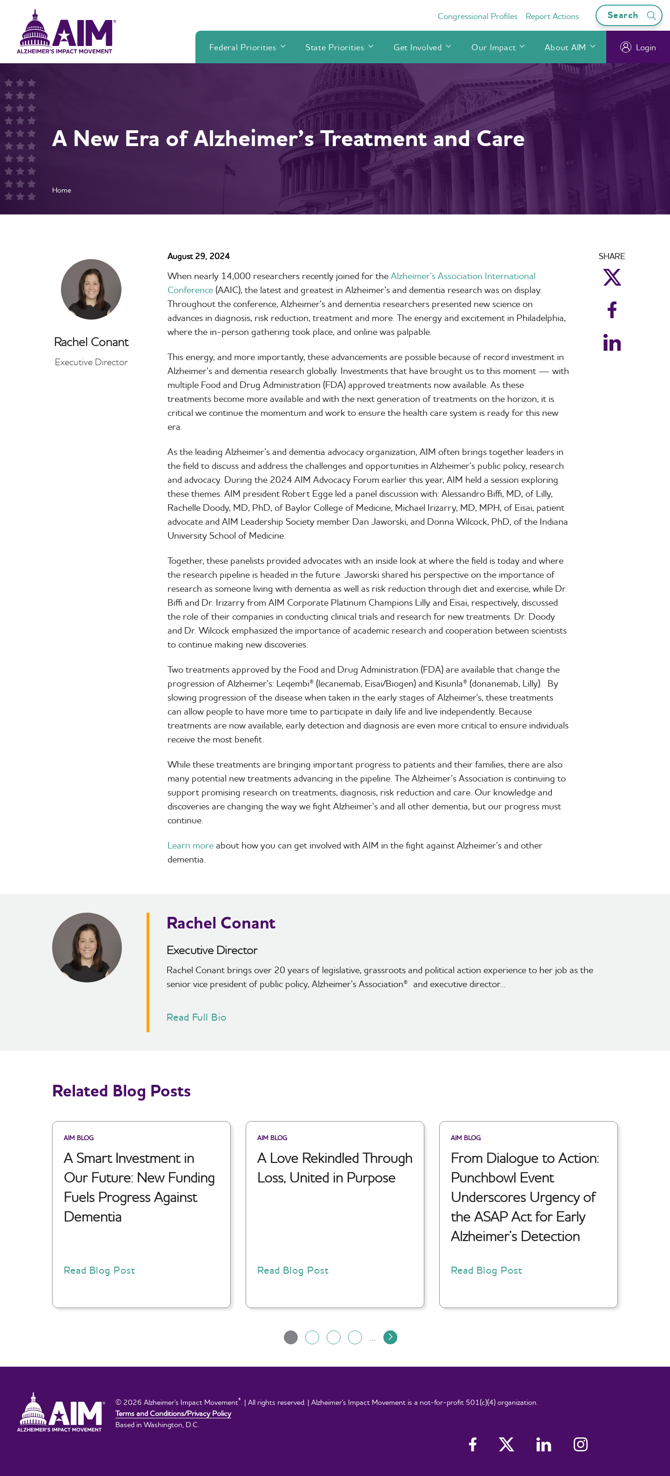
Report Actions (552, 16)
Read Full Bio (197, 1016)
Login (638, 47)
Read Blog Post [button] (99, 1269)
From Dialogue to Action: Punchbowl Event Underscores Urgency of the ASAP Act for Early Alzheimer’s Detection (525, 1197)
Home (61, 189)
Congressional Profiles (477, 16)
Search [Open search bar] (633, 15)
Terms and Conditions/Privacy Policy (173, 1413)
